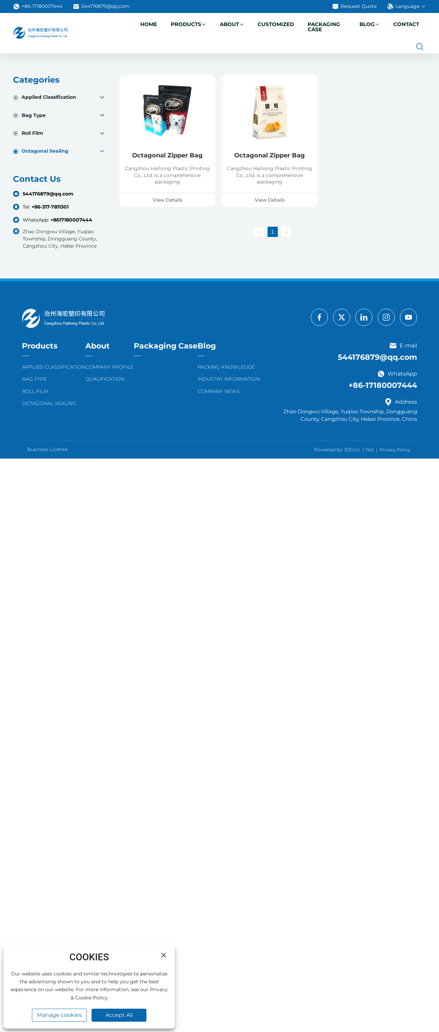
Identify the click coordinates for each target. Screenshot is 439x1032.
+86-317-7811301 (50, 207)
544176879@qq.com (101, 6)
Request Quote (354, 6)
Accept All (119, 1015)
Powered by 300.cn (337, 450)
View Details (167, 200)
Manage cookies (59, 1015)
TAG (369, 449)
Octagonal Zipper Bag (167, 155)
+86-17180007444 (37, 6)
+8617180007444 (71, 220)
